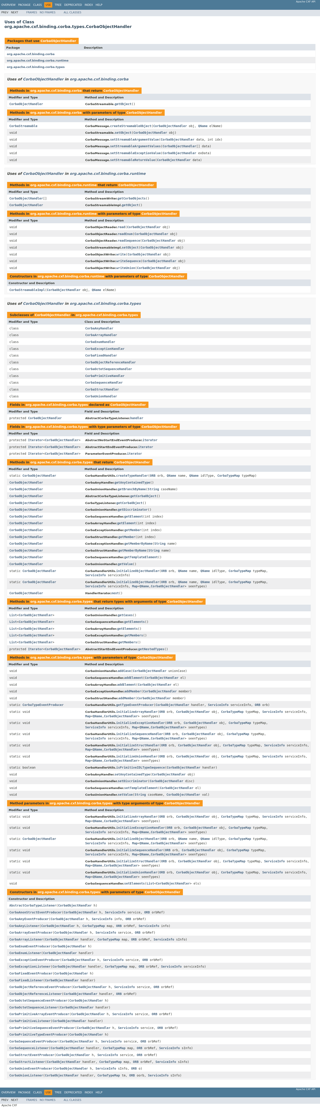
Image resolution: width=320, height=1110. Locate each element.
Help (99, 4)
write (121, 254)
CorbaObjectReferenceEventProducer (40, 987)
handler (136, 418)
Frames (31, 12)
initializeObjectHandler (137, 571)
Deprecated (73, 4)
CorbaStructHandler (102, 389)
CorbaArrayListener (26, 939)
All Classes (72, 12)
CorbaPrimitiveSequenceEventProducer (42, 1028)
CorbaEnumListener (25, 953)
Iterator (35, 440)
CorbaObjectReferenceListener (35, 994)
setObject (123, 132)
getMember (132, 530)
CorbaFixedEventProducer (30, 973)
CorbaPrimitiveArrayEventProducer (39, 1014)
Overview (8, 4)
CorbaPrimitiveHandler (105, 376)
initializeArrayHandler (136, 711)
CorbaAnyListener (24, 926)
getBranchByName (132, 489)
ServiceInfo (95, 575)
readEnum (125, 234)
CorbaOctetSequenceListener (33, 1007)
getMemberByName (138, 543)
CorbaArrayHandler (101, 335)
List (13, 615)
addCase (124, 671)
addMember (132, 691)
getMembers (133, 635)
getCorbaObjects (132, 198)
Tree (58, 4)
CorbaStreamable (23, 126)
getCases (125, 615)
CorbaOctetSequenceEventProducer (38, 1000)
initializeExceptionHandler (140, 723)
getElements (134, 622)
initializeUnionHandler (136, 756)
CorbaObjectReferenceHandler (110, 362)
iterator (149, 440)
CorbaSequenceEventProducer (33, 1041)
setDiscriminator (133, 781)
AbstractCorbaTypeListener (32, 905)
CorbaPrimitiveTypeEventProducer (38, 1034)
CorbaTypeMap (228, 475)
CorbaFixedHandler (101, 355)
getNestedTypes (151, 649)
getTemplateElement (141, 557)
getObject (123, 104)
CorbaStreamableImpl (27, 290)
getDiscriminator (133, 509)
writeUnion (125, 268)
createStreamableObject (130, 126)
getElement (133, 516)
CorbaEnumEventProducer (29, 946)
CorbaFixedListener (26, 980)
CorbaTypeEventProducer (43, 705)
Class (37, 4)
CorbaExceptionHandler (105, 349)
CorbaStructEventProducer (31, 1055)
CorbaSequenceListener (29, 1048)
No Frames (48, 12)
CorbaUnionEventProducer (30, 1068)
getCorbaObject (143, 496)
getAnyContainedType (132, 482)
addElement (133, 678)
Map (135, 586)
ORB (152, 475)
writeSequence (128, 261)
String (153, 489)
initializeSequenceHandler (139, 734)
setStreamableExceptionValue (135, 153)
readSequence (129, 240)
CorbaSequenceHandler (104, 382)
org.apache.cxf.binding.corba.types (36, 67)
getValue (125, 564)
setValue (125, 794)
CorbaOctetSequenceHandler (108, 369)
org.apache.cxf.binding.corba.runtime (37, 60)
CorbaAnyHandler (99, 328)
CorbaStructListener (27, 1062)
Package (24, 4)
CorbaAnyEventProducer (29, 919)
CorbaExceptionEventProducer (34, 960)
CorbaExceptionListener (29, 966)
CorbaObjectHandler (58, 41)
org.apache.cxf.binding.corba (31, 54)
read (121, 227)
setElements (134, 883)
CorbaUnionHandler (101, 396)
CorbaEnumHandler (100, 342)
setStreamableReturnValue (132, 160)
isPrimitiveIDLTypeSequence (140, 767)
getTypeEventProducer (135, 705)
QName (203, 126)
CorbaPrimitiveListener (29, 1021)
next (115, 593)
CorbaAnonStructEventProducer (35, 912)
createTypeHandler (132, 475)
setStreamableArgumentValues (135, 146)
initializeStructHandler (137, 745)
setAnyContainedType (132, 774)
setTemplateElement (141, 788)
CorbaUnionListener (26, 1075)
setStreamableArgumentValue (134, 139)
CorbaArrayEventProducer (30, 932)
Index (89, 4)
